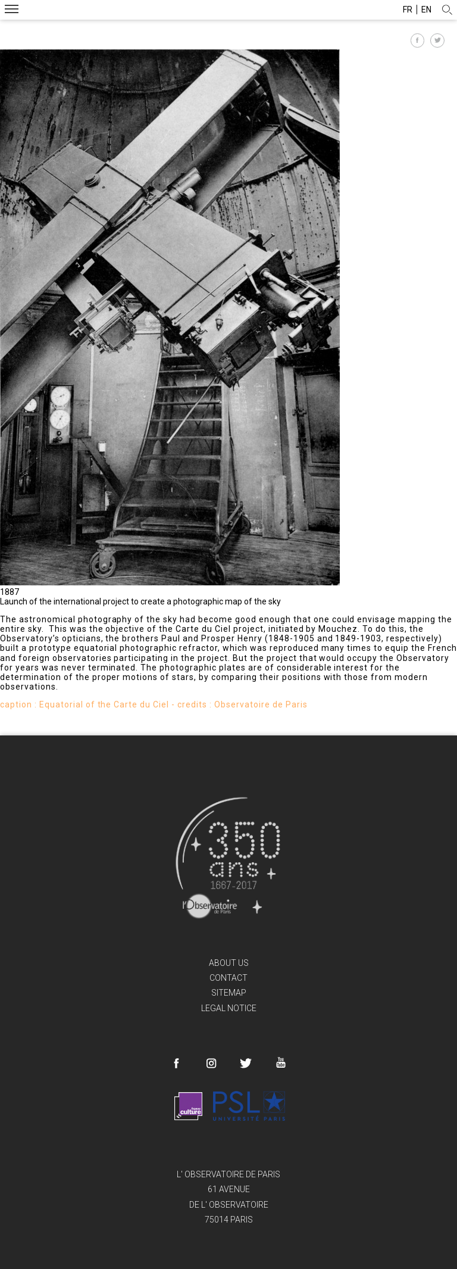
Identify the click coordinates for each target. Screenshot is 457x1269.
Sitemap (228, 992)
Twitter (246, 1064)
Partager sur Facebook (418, 40)
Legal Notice (228, 1008)
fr (407, 9)
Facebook (177, 1064)
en (426, 9)
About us (229, 963)
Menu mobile (11, 10)
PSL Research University (249, 1105)
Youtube (280, 1062)
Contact (228, 978)
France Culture (188, 1105)
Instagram (211, 1064)
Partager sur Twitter (437, 40)
